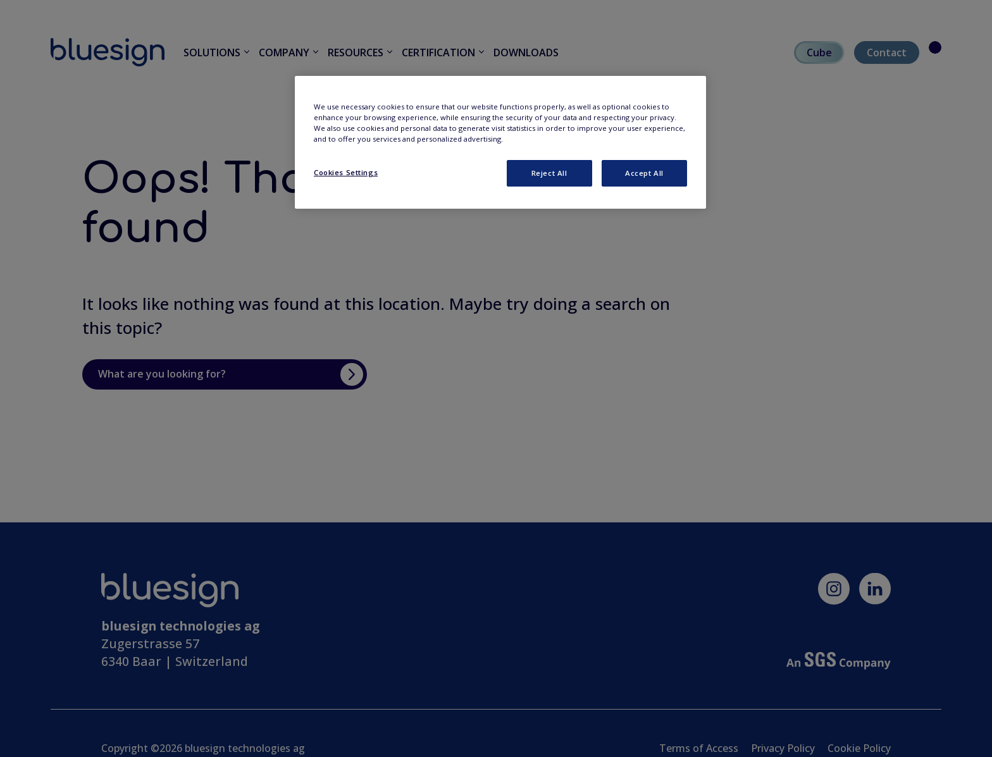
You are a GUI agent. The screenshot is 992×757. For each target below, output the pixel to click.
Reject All (549, 173)
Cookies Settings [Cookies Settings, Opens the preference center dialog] (346, 172)
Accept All (644, 173)
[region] (500, 142)
